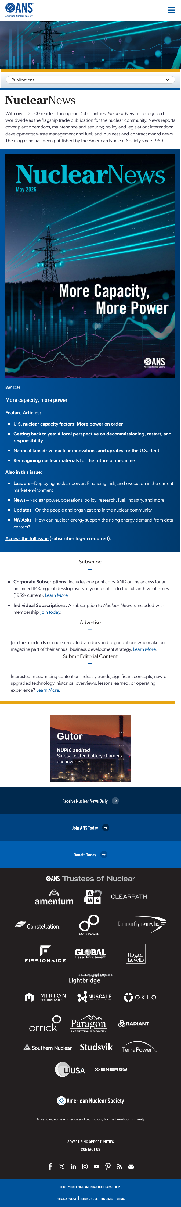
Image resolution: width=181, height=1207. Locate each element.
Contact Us (90, 1149)
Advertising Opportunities (90, 1141)
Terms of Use (89, 1199)
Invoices (107, 1199)
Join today (50, 612)
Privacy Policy (67, 1199)
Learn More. (48, 690)
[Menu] (171, 10)
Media (121, 1199)
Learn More (56, 595)
